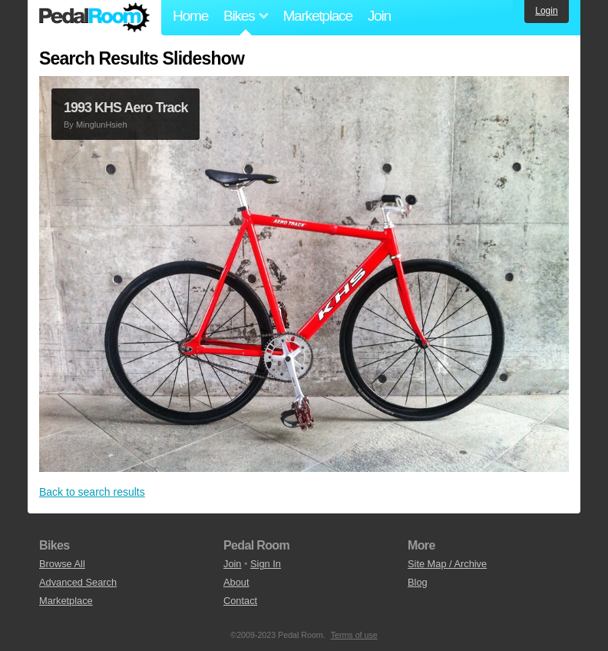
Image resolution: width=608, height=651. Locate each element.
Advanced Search (78, 582)
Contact (240, 600)
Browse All (62, 564)
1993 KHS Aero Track (125, 107)
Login (546, 10)
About (236, 582)
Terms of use (354, 634)
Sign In (265, 564)
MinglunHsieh (101, 124)
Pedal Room (94, 17)
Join (379, 16)
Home (190, 16)
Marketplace (317, 16)
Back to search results (92, 492)
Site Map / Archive (447, 564)
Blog (418, 582)
